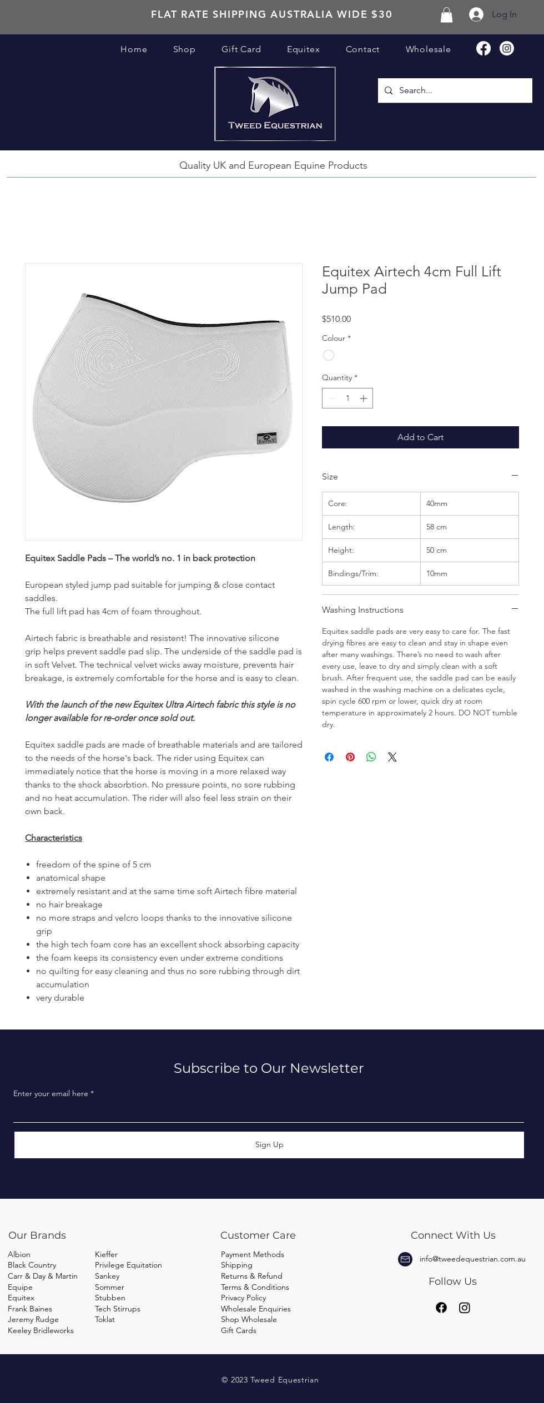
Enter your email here (50, 1093)
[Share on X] (392, 757)
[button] (446, 14)
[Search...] (454, 90)
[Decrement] (331, 398)
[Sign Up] (269, 1145)
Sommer (109, 1287)
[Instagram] (507, 48)
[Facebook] (483, 48)
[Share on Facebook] (329, 757)
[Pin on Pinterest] (350, 757)
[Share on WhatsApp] (371, 757)
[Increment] (364, 398)
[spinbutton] (347, 398)
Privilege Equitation (128, 1265)
